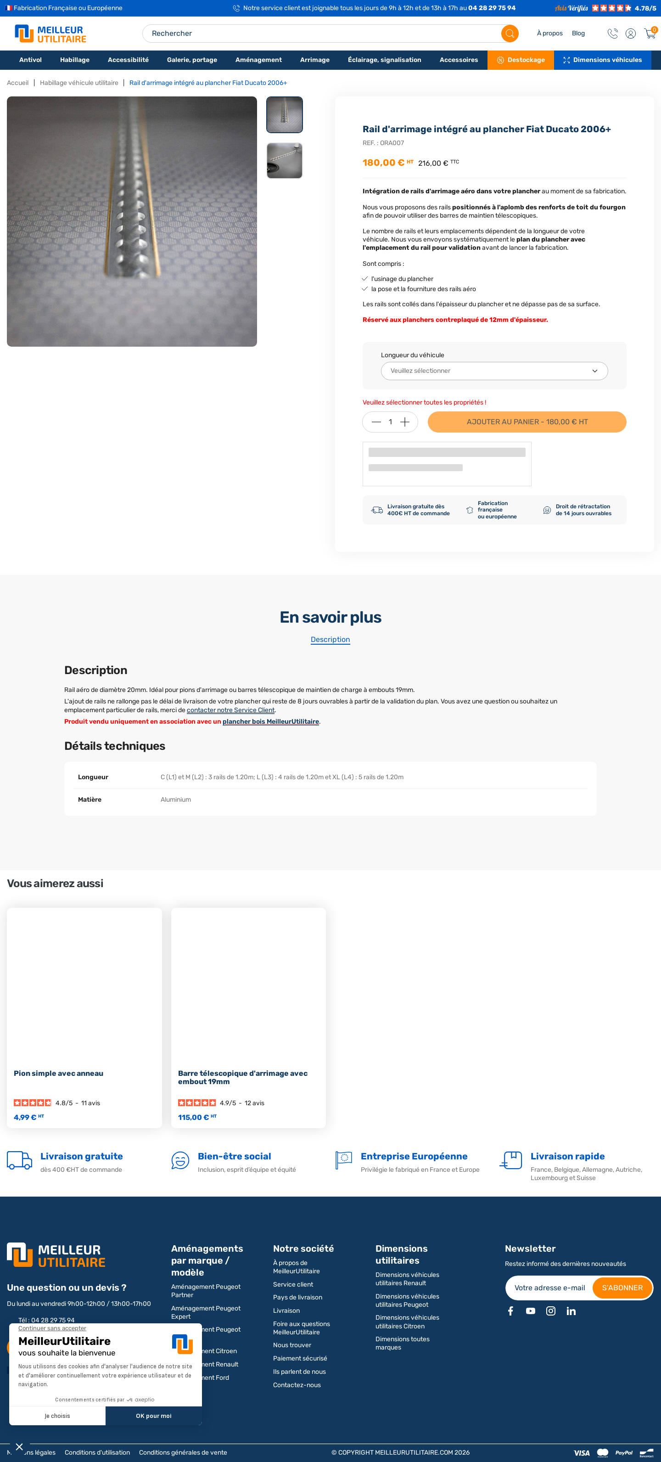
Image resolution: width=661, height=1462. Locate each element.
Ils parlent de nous (299, 1372)
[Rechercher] (510, 33)
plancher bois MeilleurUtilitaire (271, 721)
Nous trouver (292, 1345)
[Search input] (330, 33)
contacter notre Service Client (230, 710)
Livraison (286, 1311)
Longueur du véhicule (412, 355)
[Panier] (650, 33)
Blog (578, 33)
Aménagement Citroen (204, 1351)
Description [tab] (330, 639)
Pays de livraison (297, 1297)
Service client (293, 1284)
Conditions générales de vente (183, 1452)
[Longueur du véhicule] (494, 371)
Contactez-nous (297, 1385)
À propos (550, 33)
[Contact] (613, 33)
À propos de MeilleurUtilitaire (296, 1267)
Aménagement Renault (204, 1364)
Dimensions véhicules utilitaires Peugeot (407, 1301)
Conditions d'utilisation (97, 1452)
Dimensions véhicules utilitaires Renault (407, 1279)
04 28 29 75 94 (492, 8)
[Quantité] (390, 422)
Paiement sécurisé (300, 1358)
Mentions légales (31, 1452)
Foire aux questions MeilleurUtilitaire (301, 1328)
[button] (630, 33)
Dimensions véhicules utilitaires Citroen (407, 1322)
